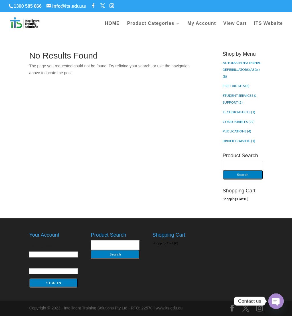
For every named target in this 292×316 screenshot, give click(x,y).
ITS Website (268, 23)
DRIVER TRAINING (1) (239, 141)
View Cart (235, 23)
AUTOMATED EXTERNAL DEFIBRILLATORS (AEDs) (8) (242, 70)
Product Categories (151, 23)
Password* (39, 263)
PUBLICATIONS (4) (237, 131)
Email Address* (43, 246)
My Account (201, 23)
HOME (112, 23)
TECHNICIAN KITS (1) (239, 112)
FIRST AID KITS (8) (236, 86)
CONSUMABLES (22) (239, 122)
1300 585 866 (28, 6)
